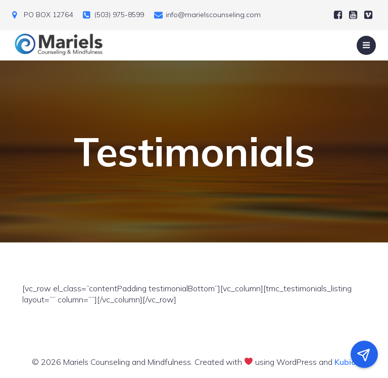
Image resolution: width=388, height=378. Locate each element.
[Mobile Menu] (366, 45)
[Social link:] (338, 15)
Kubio (345, 362)
